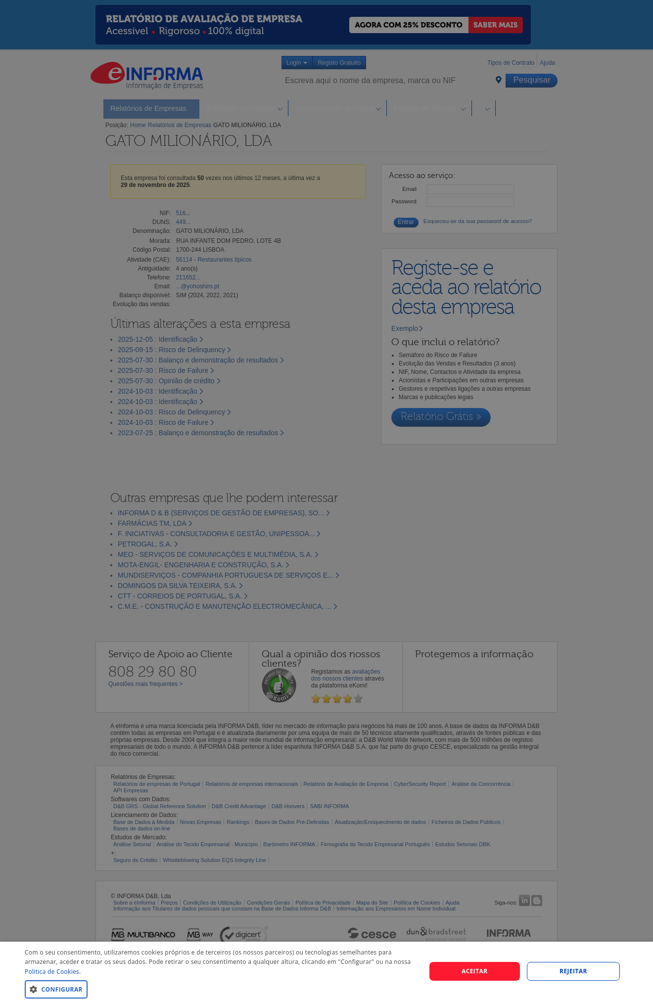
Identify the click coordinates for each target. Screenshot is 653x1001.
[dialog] (326, 971)
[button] (219, 989)
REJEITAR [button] (573, 971)
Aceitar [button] (475, 971)
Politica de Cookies (52, 971)
